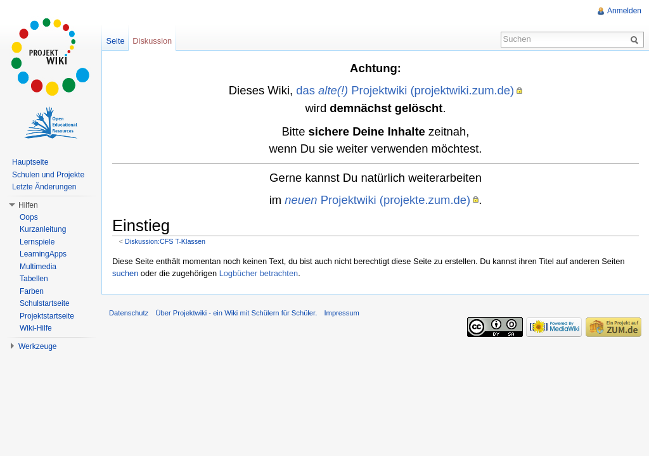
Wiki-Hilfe (36, 328)
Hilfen (28, 205)
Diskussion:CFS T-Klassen (165, 241)
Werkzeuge (37, 346)
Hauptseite (30, 162)
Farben (32, 291)
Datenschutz (128, 313)
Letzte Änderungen (44, 186)
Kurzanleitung (43, 229)
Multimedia (38, 266)
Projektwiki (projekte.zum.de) (377, 199)
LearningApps (43, 254)
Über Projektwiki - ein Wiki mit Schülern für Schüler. (236, 313)
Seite (115, 41)
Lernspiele (37, 242)
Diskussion (152, 41)
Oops (29, 217)
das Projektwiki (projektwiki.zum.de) (405, 90)
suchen (125, 273)
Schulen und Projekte (48, 174)
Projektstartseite (47, 316)
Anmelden (624, 10)
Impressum (341, 313)
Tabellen (34, 278)
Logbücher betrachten (259, 273)
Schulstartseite (45, 303)
